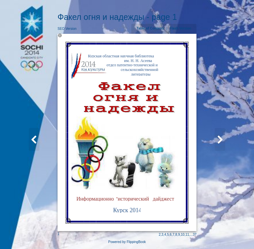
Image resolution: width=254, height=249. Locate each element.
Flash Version (180, 28)
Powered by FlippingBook (127, 242)
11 (187, 234)
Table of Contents (151, 28)
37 (194, 234)
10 (183, 234)
